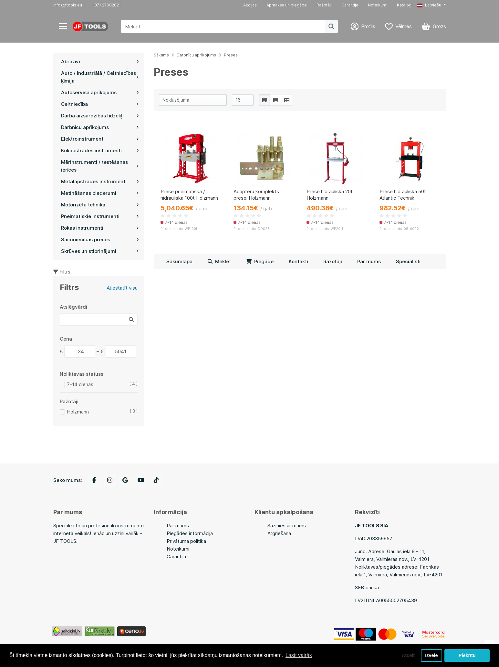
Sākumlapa (179, 261)
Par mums (369, 261)
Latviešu (429, 5)
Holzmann (78, 412)
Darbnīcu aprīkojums (196, 55)
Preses (231, 55)
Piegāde (260, 261)
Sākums (161, 55)
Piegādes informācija (190, 533)
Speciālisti (408, 261)
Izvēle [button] (431, 655)
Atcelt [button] (408, 655)
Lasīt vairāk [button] (299, 655)
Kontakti (298, 261)
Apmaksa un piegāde (286, 5)
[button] (431, 5)
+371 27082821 (106, 5)
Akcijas (250, 5)
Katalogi (404, 5)
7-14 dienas (80, 384)
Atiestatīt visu (122, 288)
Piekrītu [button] (467, 655)
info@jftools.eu (67, 5)
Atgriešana (279, 533)
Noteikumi (377, 5)
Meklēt (219, 261)
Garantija (349, 5)
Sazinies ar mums (286, 526)
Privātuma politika (186, 541)
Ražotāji (324, 5)
